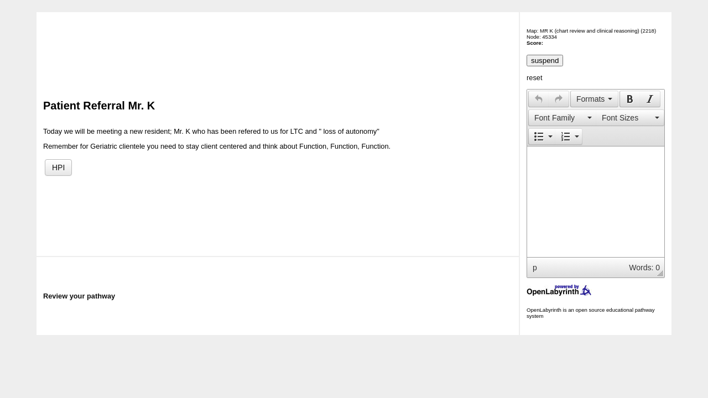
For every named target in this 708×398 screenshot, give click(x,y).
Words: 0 (644, 267)
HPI (58, 167)
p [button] (535, 267)
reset (534, 78)
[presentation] (539, 99)
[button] (538, 99)
